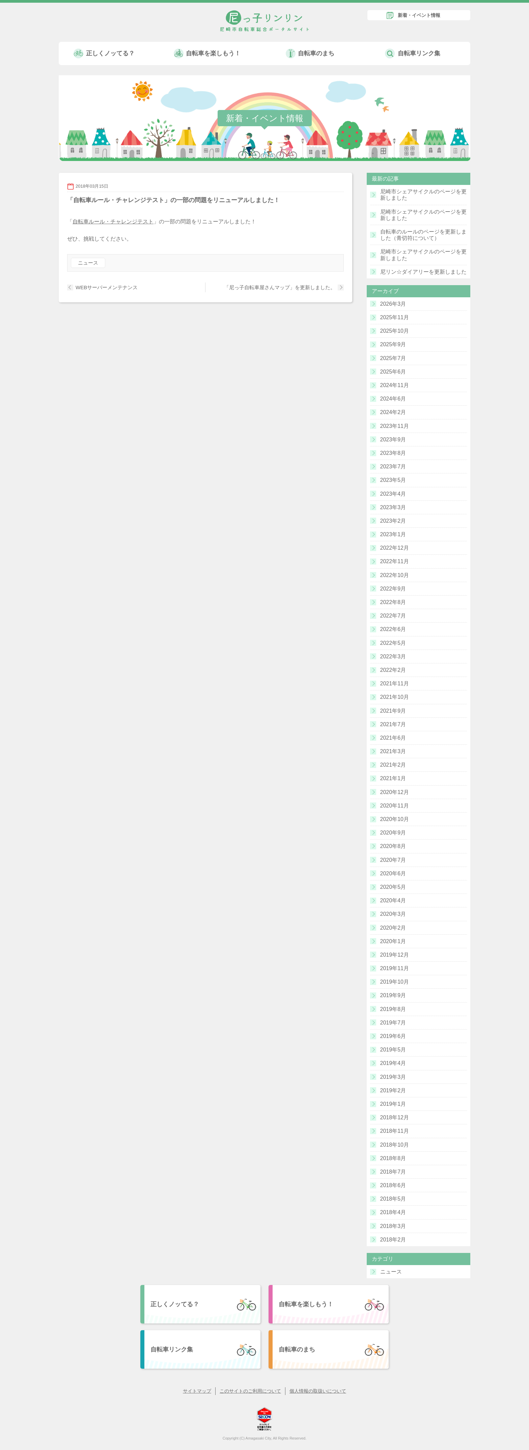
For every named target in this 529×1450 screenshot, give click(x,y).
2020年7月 (393, 860)
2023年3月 (393, 507)
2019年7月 (393, 1022)
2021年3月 (393, 751)
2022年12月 (394, 548)
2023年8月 (393, 453)
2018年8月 (393, 1158)
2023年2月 (393, 521)
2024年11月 (394, 385)
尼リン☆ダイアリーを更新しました (423, 272)
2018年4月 (393, 1212)
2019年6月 (393, 1036)
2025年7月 (393, 358)
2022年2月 (393, 670)
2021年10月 (394, 697)
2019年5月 (393, 1049)
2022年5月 (393, 643)
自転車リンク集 (419, 53)
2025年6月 (393, 372)
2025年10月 (394, 331)
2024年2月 (393, 412)
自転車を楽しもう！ (213, 53)
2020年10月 (394, 819)
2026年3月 (393, 304)
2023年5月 (393, 480)
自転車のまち (316, 53)
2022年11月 (394, 561)
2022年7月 (393, 616)
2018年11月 (394, 1131)
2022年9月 (393, 589)
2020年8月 (393, 846)
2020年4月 (393, 900)
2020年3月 (393, 914)
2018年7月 (393, 1172)
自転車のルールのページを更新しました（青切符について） (423, 235)
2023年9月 (393, 439)
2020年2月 (393, 928)
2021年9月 (393, 711)
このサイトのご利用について (250, 1391)
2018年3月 (393, 1226)
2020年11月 (394, 806)
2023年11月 (394, 426)
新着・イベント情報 (419, 15)
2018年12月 (394, 1117)
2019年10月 (394, 982)
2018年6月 (393, 1185)
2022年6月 (393, 629)
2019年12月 (394, 955)
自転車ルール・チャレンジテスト (113, 221)
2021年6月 (393, 738)
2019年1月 (393, 1104)
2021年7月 (393, 724)
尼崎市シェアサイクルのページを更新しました (423, 195)
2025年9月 (393, 344)
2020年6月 (393, 873)
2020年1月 (393, 941)
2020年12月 (394, 792)
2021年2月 (393, 765)
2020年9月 (393, 833)
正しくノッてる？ (110, 53)
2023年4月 (393, 494)
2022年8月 (393, 602)
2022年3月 (393, 656)
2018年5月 (393, 1199)
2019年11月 (394, 968)
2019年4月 (393, 1063)
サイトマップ (197, 1391)
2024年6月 (393, 399)
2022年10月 (394, 575)
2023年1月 (393, 534)
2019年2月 (393, 1090)
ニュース (88, 263)
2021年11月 (394, 683)
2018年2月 (393, 1239)
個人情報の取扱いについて (317, 1391)
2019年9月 (393, 995)
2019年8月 (393, 1009)
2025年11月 (394, 317)
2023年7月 (393, 466)
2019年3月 (393, 1077)
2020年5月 (393, 887)
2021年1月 (393, 778)
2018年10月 (394, 1145)
